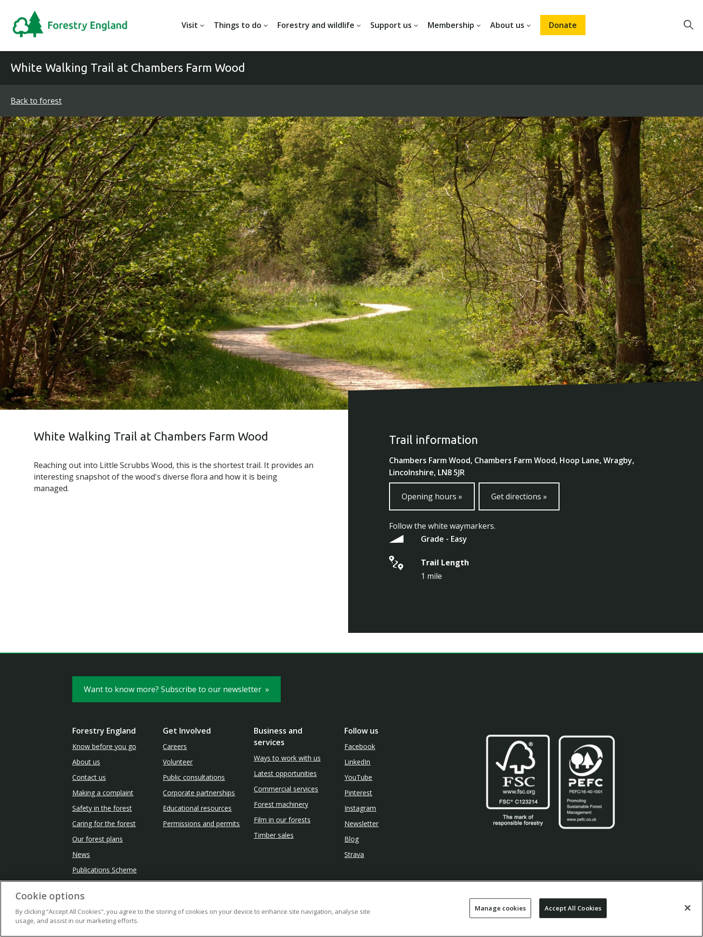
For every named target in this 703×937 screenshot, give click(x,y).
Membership (451, 25)
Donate (563, 25)
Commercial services (286, 788)
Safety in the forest (102, 808)
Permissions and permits (201, 823)
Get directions (519, 496)
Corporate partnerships (199, 792)
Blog (351, 838)
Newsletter (361, 823)
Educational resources (197, 808)
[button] (688, 25)
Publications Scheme (104, 869)
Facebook (359, 746)
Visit (190, 25)
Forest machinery (281, 804)
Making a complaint (102, 792)
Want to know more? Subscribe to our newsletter (176, 689)
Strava (354, 854)
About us (507, 25)
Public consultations (194, 777)
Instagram (360, 808)
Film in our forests (282, 819)
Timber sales (274, 835)
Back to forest (36, 100)
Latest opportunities (285, 773)
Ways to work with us (287, 758)
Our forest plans (97, 838)
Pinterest (358, 792)
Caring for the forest (104, 823)
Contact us (89, 777)
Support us (391, 25)
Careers (175, 746)
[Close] (687, 907)
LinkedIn (357, 761)
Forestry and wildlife (315, 25)
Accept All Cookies (573, 907)
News (81, 854)
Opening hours (432, 496)
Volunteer (178, 761)
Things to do (237, 25)
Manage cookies (500, 907)
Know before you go (104, 746)
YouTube (358, 777)
